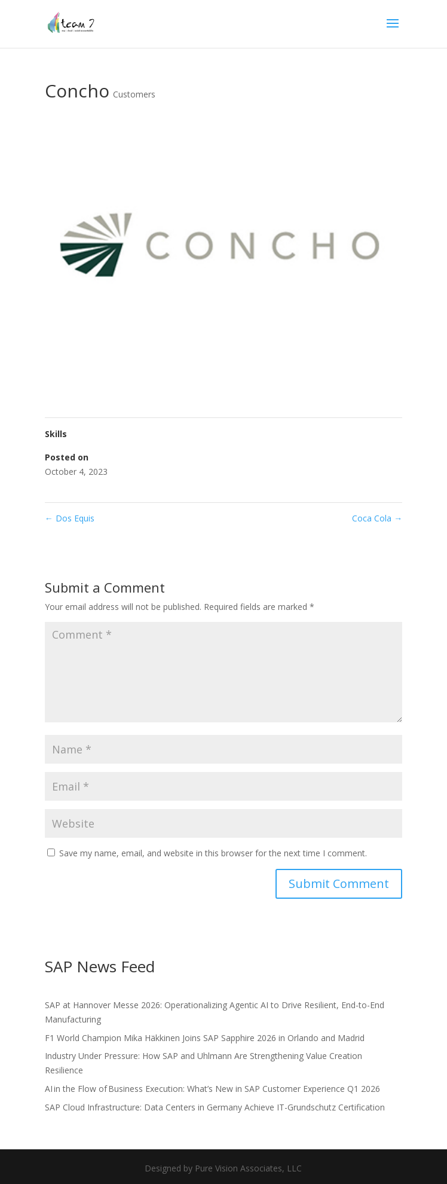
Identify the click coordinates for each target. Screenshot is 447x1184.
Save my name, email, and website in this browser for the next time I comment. (213, 853)
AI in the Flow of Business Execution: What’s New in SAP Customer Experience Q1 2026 (212, 1088)
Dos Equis (69, 518)
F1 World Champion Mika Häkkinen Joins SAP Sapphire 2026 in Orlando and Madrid (205, 1037)
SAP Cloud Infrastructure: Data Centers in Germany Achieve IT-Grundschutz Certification (215, 1107)
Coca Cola (377, 518)
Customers (134, 94)
